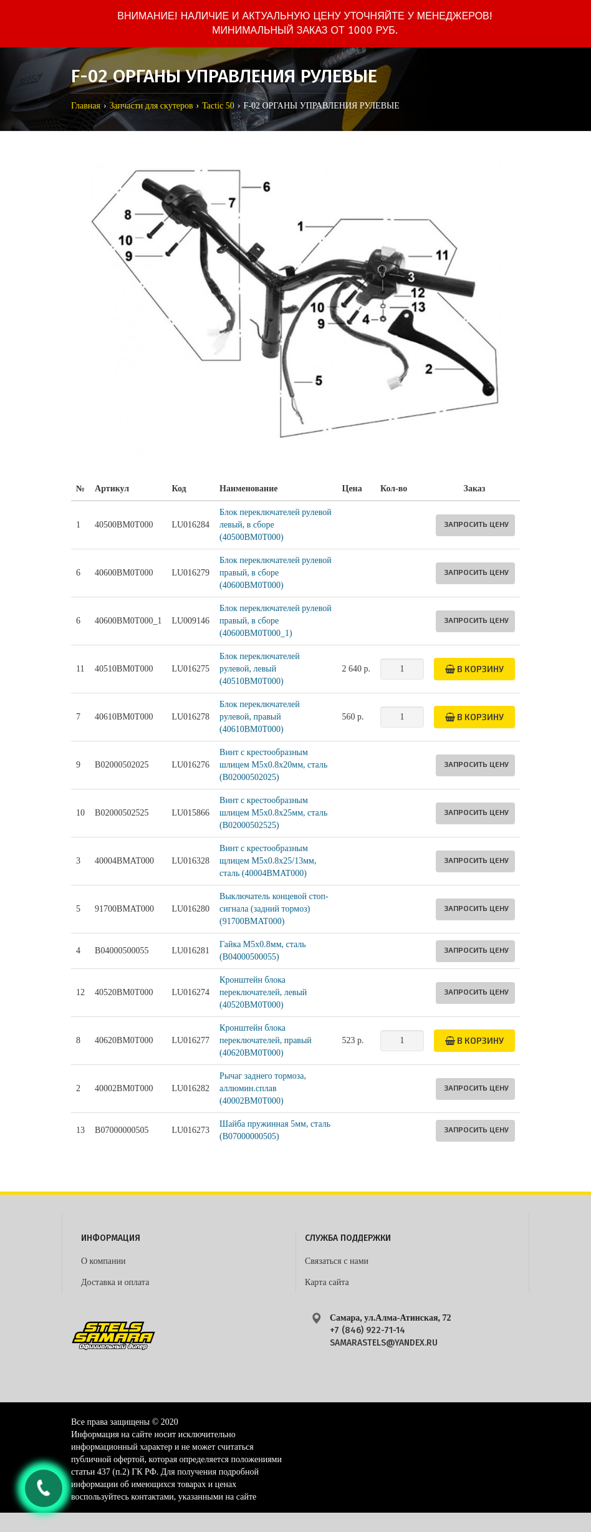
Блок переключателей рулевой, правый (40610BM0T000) (259, 717)
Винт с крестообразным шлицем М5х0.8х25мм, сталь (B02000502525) (273, 813)
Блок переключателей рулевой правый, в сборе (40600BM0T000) (275, 573)
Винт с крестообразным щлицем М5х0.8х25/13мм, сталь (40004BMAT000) (267, 861)
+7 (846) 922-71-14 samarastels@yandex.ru (384, 1336)
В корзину (474, 668)
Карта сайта (327, 1282)
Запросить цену (476, 523)
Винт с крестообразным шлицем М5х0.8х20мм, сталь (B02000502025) (273, 765)
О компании (103, 1261)
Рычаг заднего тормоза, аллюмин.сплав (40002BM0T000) (262, 1088)
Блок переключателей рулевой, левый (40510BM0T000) (259, 669)
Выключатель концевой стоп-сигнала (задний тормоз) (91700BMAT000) (274, 909)
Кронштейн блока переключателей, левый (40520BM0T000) (263, 992)
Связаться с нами (336, 1261)
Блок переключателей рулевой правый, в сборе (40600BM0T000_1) (275, 621)
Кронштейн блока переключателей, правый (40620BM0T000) (265, 1040)
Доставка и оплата (115, 1282)
